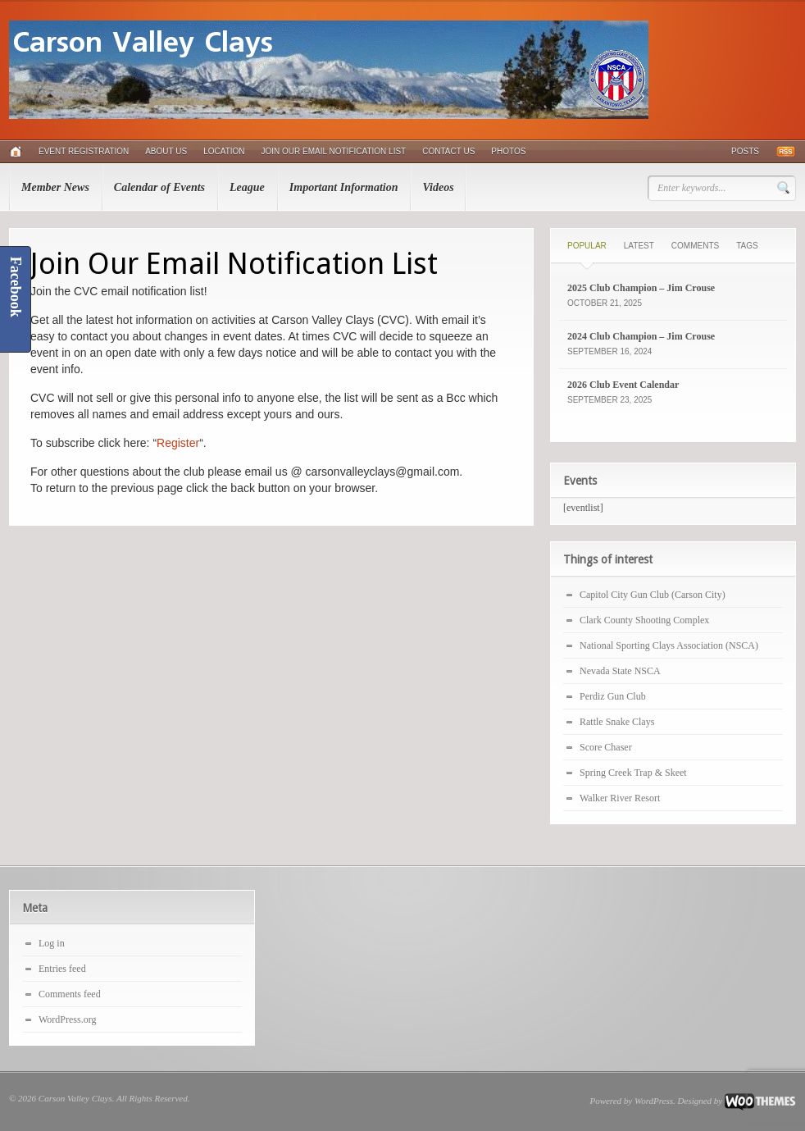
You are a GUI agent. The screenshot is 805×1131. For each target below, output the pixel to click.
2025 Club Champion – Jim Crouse (641, 288)
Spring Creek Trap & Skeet (633, 772)
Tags (746, 245)
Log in (52, 943)
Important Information (343, 187)
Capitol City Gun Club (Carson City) (652, 594)
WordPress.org (67, 1019)
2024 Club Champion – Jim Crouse (641, 336)
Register (178, 442)
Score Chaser (606, 747)
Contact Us (448, 151)
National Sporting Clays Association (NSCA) (669, 645)
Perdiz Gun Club (613, 696)
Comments (695, 245)
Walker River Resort (620, 798)
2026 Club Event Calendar (623, 384)
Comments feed (70, 994)
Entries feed (62, 968)
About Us (166, 151)
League (247, 187)
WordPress (653, 1101)
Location (223, 151)
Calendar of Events (159, 187)
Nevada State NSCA (620, 671)
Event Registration (84, 151)
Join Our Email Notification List (334, 151)
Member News (55, 187)
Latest (639, 245)
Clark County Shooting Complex (644, 620)
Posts (745, 151)
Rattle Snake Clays (617, 721)
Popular (587, 245)
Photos (508, 151)
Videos (437, 187)
